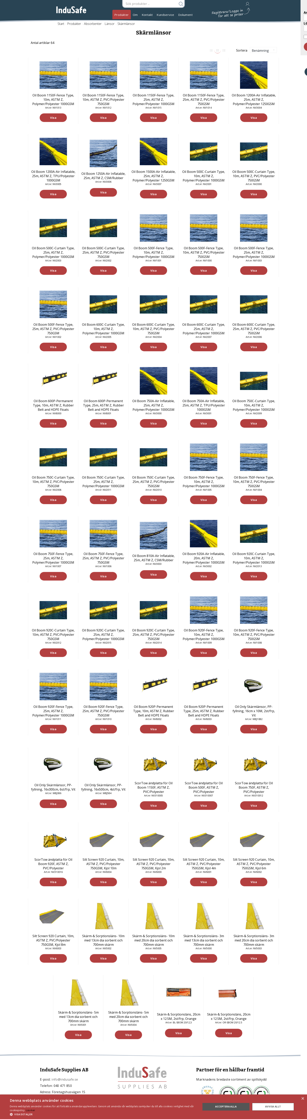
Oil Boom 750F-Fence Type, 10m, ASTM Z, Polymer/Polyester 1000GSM (204, 481)
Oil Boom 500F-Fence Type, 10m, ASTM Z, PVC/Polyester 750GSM (204, 252)
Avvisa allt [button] (273, 1106)
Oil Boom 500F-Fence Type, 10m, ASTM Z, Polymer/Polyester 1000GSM (153, 252)
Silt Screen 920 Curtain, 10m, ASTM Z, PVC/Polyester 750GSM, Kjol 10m (103, 863)
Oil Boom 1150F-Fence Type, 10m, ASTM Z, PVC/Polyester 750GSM (103, 99)
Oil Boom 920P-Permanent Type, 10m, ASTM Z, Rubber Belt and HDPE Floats (153, 711)
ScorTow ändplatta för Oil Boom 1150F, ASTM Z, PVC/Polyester (153, 787)
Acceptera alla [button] (226, 1106)
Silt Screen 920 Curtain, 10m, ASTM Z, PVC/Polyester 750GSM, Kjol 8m (53, 940)
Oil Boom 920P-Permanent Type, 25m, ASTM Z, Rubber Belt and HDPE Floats (203, 711)
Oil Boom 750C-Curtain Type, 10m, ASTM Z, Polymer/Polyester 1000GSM (253, 405)
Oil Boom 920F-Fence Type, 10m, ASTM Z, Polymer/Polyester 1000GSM (204, 634)
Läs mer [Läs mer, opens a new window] (30, 1110)
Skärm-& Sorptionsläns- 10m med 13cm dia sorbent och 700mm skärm (103, 940)
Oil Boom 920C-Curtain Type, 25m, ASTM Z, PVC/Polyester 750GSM (153, 634)
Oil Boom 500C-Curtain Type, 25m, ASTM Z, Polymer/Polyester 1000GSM (53, 252)
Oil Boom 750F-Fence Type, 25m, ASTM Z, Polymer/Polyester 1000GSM (53, 558)
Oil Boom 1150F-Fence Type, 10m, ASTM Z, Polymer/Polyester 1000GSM (53, 99)
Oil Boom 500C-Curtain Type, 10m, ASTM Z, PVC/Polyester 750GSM (253, 176)
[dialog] (153, 1107)
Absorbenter (93, 24)
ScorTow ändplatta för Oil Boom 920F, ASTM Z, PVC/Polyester (53, 863)
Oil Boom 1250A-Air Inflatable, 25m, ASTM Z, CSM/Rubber (103, 175)
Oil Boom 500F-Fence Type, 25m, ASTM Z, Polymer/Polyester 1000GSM (254, 252)
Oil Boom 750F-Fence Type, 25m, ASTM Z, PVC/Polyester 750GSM (103, 558)
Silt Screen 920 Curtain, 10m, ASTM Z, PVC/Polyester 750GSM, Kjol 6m (254, 863)
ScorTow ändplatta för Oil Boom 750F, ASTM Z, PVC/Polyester (254, 787)
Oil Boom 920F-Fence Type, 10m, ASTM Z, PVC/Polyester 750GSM (254, 634)
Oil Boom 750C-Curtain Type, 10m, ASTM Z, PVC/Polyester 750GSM (53, 481)
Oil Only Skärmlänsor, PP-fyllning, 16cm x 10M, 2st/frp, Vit (254, 711)
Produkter (121, 15)
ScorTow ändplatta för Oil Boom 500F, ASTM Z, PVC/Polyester (204, 787)
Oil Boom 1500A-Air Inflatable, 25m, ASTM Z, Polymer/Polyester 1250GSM (154, 176)
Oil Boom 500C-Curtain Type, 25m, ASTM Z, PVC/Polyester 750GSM (103, 252)
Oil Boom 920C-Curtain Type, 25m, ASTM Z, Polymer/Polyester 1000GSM (103, 634)
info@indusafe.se (64, 1079)
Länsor (110, 24)
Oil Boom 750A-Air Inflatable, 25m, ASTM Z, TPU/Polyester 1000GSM (203, 405)
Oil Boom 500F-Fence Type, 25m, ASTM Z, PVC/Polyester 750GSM (53, 328)
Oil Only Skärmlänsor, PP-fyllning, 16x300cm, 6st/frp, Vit (53, 787)
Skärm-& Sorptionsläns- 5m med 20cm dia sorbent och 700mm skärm (128, 1016)
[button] (102, 1114)
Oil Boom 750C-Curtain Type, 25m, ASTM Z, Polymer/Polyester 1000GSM (103, 481)
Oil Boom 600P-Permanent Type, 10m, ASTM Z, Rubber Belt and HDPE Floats (53, 405)
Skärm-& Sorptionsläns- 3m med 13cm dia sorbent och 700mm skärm (203, 940)
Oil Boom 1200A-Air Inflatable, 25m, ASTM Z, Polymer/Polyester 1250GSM (254, 99)
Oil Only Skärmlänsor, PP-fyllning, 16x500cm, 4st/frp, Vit (103, 787)
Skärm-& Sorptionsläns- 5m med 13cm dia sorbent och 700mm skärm (78, 1016)
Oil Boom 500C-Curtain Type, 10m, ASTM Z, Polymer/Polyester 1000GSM (203, 176)
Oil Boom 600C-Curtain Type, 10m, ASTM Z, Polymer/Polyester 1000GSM (103, 328)
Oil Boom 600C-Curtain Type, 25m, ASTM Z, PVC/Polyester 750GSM (253, 328)
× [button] (302, 1098)
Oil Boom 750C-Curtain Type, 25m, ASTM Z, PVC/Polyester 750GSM (153, 481)
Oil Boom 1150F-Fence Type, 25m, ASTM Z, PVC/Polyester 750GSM (204, 99)
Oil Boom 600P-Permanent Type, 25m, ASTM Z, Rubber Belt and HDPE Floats (103, 405)
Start (61, 24)
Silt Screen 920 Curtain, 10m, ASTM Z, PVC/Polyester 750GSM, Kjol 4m (204, 863)
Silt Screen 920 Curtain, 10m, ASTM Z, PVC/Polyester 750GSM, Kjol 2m (153, 863)
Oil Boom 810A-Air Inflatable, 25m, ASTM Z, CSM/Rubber (153, 558)
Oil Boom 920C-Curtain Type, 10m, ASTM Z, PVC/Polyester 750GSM (53, 634)
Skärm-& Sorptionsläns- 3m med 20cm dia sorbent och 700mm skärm (254, 940)
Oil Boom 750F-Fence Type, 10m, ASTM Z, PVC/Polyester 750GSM (254, 481)
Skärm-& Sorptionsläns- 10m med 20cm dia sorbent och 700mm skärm (153, 940)
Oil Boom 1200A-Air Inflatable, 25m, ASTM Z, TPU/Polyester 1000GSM (53, 176)
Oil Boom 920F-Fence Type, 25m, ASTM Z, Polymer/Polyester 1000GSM (53, 711)
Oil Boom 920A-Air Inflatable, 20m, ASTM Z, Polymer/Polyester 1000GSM (203, 558)
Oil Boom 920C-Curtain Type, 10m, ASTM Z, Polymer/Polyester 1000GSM (253, 558)
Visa (53, 118)
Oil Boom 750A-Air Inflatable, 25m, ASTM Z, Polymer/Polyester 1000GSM (153, 405)
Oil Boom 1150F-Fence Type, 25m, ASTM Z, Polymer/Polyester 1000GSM (153, 99)
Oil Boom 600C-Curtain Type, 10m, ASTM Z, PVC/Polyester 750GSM (153, 328)
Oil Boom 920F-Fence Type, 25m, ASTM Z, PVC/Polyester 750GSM (103, 711)
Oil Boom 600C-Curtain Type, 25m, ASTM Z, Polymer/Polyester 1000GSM (203, 328)
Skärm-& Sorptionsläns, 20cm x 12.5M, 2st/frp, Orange (178, 1016)
